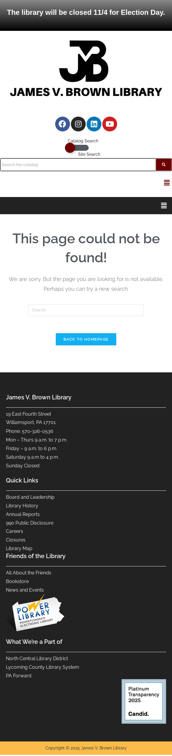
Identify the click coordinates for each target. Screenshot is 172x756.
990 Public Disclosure (29, 524)
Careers (15, 532)
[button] (167, 182)
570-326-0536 (37, 432)
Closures (16, 541)
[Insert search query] (86, 310)
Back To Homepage (86, 340)
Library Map (19, 549)
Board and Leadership (30, 498)
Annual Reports (23, 515)
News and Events (25, 591)
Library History (22, 507)
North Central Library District (37, 660)
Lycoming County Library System (42, 668)
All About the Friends (28, 574)
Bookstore (17, 582)
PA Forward (19, 676)
